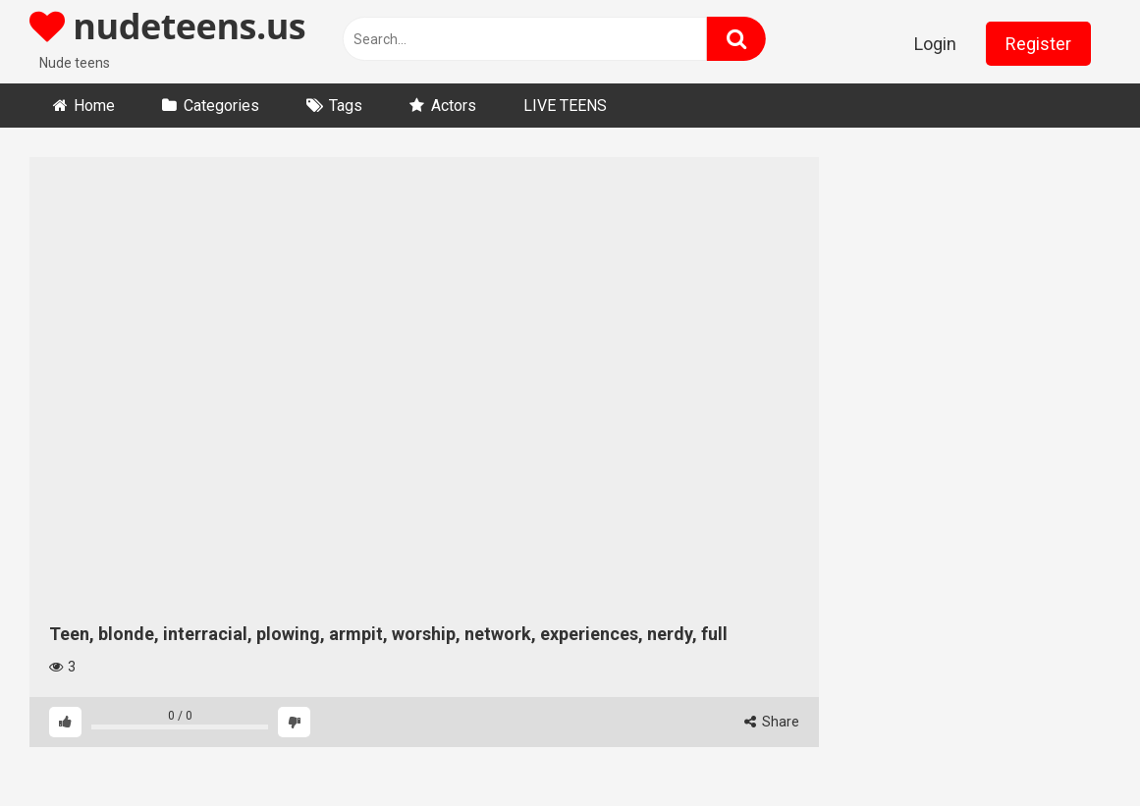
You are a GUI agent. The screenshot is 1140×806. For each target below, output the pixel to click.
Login (935, 43)
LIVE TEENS (565, 105)
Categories (221, 105)
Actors (453, 105)
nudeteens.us (167, 26)
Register (1038, 43)
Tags (345, 105)
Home (94, 105)
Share (771, 721)
